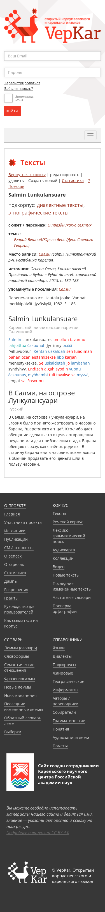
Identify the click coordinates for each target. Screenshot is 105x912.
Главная (12, 514)
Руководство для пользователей (20, 609)
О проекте (15, 505)
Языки (59, 647)
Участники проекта (23, 522)
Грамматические (69, 720)
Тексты (59, 513)
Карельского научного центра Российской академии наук (62, 776)
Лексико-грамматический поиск (69, 536)
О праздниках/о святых (70, 225)
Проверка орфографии (65, 608)
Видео (58, 566)
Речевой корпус (68, 521)
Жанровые (63, 673)
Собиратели (64, 712)
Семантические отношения (19, 667)
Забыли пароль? (18, 88)
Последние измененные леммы (23, 706)
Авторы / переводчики (65, 701)
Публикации (16, 539)
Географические (68, 681)
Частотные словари (72, 597)
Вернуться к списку (27, 174)
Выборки (12, 731)
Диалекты (62, 656)
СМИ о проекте (19, 547)
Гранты (11, 598)
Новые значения (20, 695)
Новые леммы (17, 687)
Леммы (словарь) (20, 647)
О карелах (14, 564)
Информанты (65, 689)
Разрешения (16, 589)
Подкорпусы (64, 664)
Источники (14, 530)
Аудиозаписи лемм (71, 737)
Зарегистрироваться (22, 82)
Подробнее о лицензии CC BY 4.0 (37, 832)
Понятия (61, 729)
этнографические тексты (38, 212)
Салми (44, 254)
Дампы (11, 581)
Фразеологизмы (19, 678)
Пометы (60, 745)
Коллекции (63, 558)
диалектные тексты (60, 205)
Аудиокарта (64, 549)
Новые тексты (66, 575)
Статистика (73, 180)
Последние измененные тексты (72, 586)
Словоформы (16, 656)
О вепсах (13, 556)
